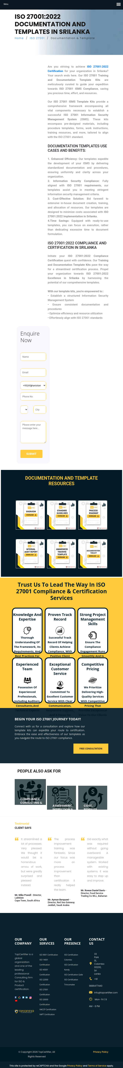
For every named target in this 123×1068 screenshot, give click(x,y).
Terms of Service (97, 1065)
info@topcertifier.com (106, 992)
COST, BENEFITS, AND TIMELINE (94, 809)
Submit (31, 454)
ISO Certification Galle (73, 974)
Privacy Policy (100, 1051)
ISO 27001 (37, 38)
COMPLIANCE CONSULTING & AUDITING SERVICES (31, 804)
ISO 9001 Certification (48, 954)
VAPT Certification (47, 1014)
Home (19, 38)
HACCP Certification (47, 1009)
